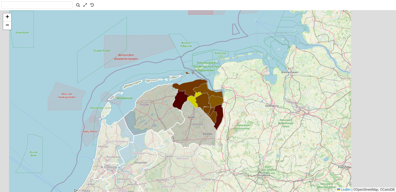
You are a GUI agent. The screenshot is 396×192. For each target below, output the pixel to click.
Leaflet (344, 189)
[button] (7, 17)
